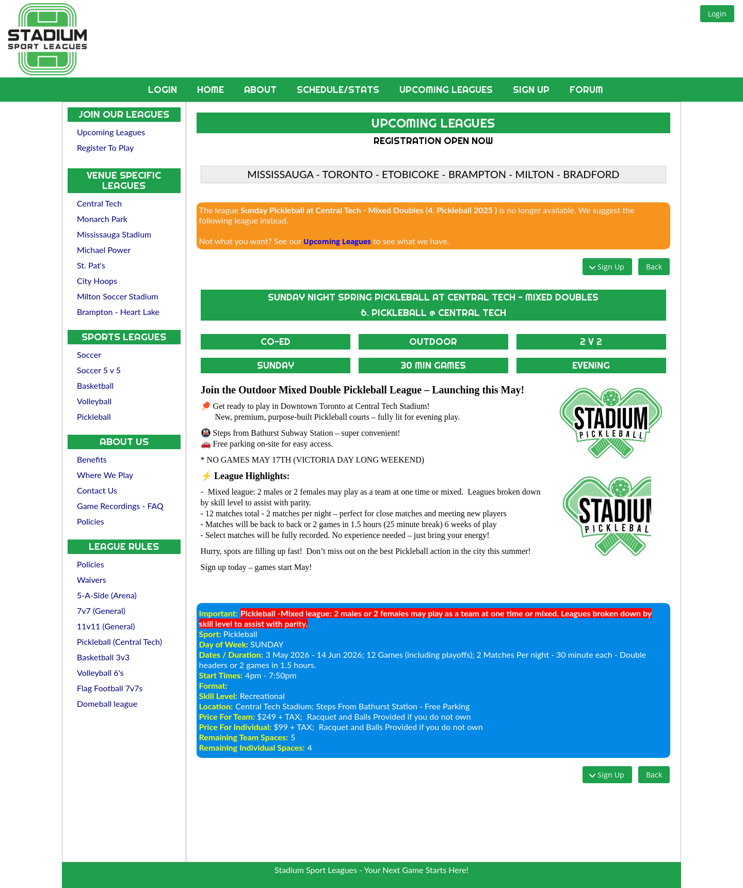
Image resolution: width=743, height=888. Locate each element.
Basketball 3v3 (103, 657)
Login (164, 90)
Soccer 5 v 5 (99, 370)
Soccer (89, 354)
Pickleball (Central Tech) (119, 641)
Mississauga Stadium (114, 234)
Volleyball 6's (100, 672)
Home (212, 90)
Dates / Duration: (231, 654)
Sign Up (532, 90)
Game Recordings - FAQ (120, 506)
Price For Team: (227, 716)
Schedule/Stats (339, 90)
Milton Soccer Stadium (117, 296)
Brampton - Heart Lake (118, 311)
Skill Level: (218, 696)
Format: (213, 685)
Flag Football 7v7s (109, 688)
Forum (586, 90)
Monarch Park (102, 219)
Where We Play (105, 475)
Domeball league (107, 703)
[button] (717, 13)
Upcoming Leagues (447, 90)
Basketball (95, 385)
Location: (216, 706)
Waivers (91, 579)
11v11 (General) (106, 626)
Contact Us (97, 490)
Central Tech (99, 203)
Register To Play (105, 147)
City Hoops (97, 281)
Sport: (210, 634)
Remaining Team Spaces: (243, 737)
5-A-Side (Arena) (107, 595)
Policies (90, 521)
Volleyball (94, 401)
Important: (218, 613)
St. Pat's (91, 265)
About (261, 90)
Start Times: (221, 675)
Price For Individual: (235, 727)
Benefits (92, 459)
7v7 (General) (101, 610)
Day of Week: (224, 644)
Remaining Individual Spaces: (252, 747)
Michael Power (104, 250)
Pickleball (94, 416)
